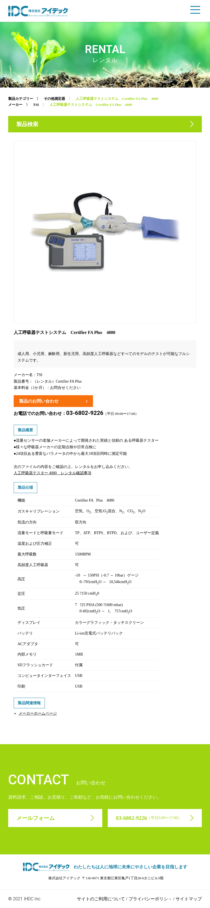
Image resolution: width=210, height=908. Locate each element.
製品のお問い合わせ (39, 401)
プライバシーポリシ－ (150, 898)
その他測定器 (54, 99)
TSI (36, 105)
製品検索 (27, 124)
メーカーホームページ (38, 713)
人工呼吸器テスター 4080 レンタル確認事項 (52, 473)
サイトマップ (189, 898)
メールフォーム (35, 818)
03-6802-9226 (84, 413)
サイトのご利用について (101, 898)
